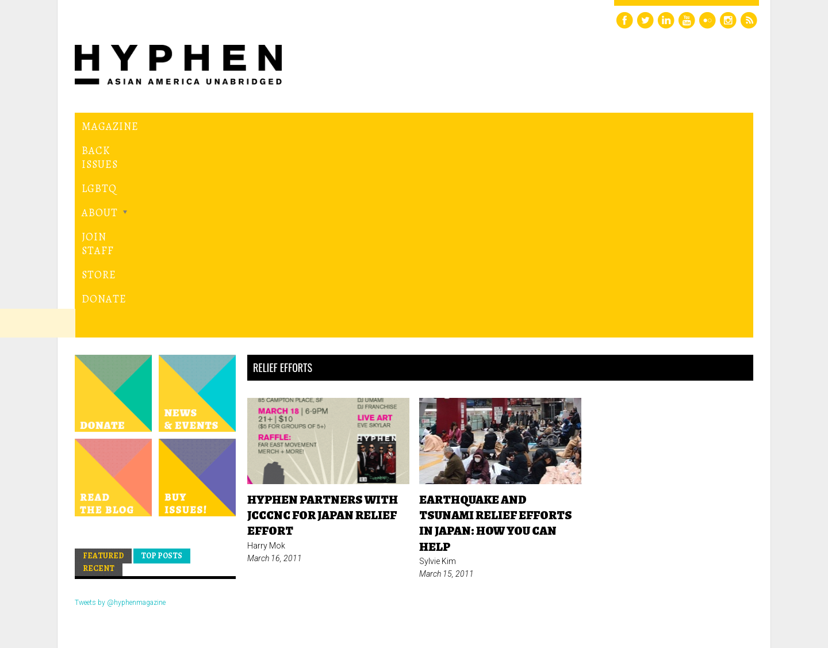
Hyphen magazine (128, 591)
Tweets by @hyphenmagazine (120, 406)
